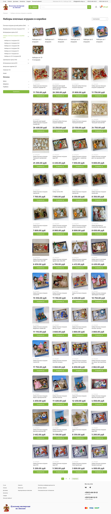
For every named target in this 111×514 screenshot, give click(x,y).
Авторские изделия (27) (10, 66)
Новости (20, 485)
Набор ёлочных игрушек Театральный (60, 293)
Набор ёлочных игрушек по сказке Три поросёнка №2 (99, 362)
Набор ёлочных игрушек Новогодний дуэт (79, 464)
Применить (16, 91)
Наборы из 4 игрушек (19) (11, 46)
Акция (5, 73)
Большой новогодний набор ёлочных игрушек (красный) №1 (60, 87)
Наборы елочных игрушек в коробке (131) (13, 36)
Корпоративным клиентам (25, 490)
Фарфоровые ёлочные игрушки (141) (14, 29)
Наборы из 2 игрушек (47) (11, 40)
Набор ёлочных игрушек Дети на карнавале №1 (99, 157)
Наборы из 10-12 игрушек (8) (12, 56)
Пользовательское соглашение (46, 490)
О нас (4, 1)
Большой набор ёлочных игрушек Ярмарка (60, 121)
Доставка (15, 1)
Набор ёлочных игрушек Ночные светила (99, 327)
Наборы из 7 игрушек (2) (11, 53)
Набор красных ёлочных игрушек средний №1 (40, 86)
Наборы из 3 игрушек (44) (11, 43)
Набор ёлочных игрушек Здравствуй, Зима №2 (60, 260)
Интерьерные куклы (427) (10, 32)
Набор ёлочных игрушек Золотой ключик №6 (79, 260)
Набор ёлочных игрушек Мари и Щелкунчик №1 (40, 396)
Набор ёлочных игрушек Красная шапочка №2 (40, 430)
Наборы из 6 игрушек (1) (11, 51)
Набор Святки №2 (58, 191)
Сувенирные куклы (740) (10, 59)
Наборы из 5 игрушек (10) (11, 48)
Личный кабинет (37, 1)
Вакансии (20, 488)
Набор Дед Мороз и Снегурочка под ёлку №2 (99, 226)
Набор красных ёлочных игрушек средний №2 (99, 86)
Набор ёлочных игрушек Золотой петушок (60, 361)
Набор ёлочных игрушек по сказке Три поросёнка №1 (79, 362)
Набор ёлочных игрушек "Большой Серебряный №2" (40, 158)
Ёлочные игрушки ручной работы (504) (14, 25)
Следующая (75, 478)
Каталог (33, 7)
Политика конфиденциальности (46, 485)
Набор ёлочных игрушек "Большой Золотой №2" (99, 121)
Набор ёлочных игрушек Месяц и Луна (60, 327)
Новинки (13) (6, 70)
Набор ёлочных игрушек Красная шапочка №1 (99, 396)
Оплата (10, 1)
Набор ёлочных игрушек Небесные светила (79, 327)
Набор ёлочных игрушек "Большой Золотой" (79, 121)
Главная (5, 13)
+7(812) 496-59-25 (92, 1)
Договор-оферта (42, 488)
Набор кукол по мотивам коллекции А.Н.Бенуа (99, 260)
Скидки (28, 1)
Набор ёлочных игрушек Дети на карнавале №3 (79, 226)
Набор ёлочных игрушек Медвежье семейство (40, 327)
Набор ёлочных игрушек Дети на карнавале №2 (60, 226)
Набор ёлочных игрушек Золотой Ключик (60, 396)
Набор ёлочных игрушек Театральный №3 (60, 430)
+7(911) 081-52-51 (103, 1)
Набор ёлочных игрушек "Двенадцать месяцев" (99, 293)
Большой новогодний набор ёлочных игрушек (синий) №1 (40, 122)
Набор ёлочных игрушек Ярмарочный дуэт (99, 464)
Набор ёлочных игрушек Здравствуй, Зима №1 (40, 260)
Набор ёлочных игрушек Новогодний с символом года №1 (79, 158)
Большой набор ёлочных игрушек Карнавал (79, 86)
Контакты (22, 1)
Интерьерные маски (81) (10, 63)
